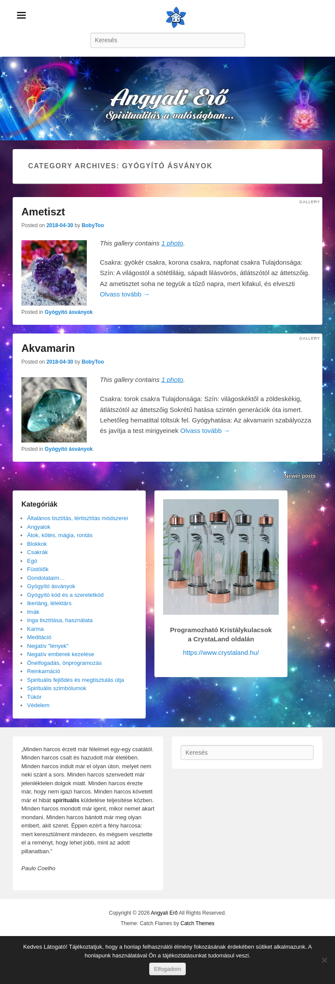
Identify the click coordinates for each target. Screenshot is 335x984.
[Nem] (324, 960)
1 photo (172, 243)
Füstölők (37, 569)
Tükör (34, 697)
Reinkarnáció (43, 671)
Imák (33, 612)
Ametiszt (43, 212)
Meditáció (39, 637)
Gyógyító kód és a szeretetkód (65, 595)
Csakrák (37, 552)
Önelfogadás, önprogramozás (64, 663)
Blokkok (37, 544)
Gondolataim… (46, 578)
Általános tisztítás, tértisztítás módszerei (77, 518)
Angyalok (38, 527)
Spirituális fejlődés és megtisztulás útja (75, 680)
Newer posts (303, 476)
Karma (35, 629)
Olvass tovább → (125, 294)
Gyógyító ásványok (68, 312)
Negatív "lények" (47, 646)
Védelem (38, 705)
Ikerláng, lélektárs (49, 603)
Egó (32, 561)
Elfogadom (167, 969)
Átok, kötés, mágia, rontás (59, 535)
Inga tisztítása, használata (59, 620)
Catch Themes (198, 923)
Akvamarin (48, 348)
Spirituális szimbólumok (56, 688)
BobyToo (93, 225)
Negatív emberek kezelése (60, 654)
